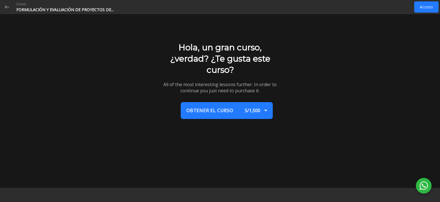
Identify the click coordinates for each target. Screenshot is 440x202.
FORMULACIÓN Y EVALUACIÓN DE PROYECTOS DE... (65, 9)
